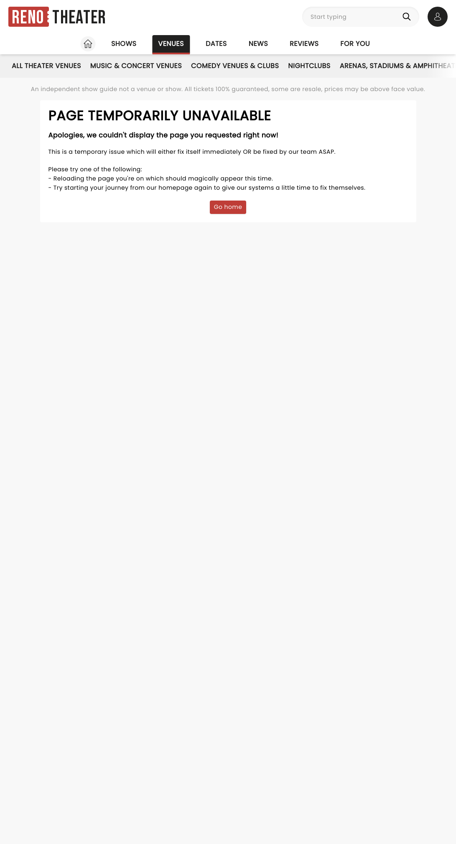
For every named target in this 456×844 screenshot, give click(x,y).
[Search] (408, 17)
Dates (216, 43)
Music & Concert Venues (136, 66)
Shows (123, 43)
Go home (228, 207)
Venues (171, 43)
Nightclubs (309, 66)
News (258, 43)
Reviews (304, 43)
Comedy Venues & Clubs (235, 66)
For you (355, 43)
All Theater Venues (46, 66)
